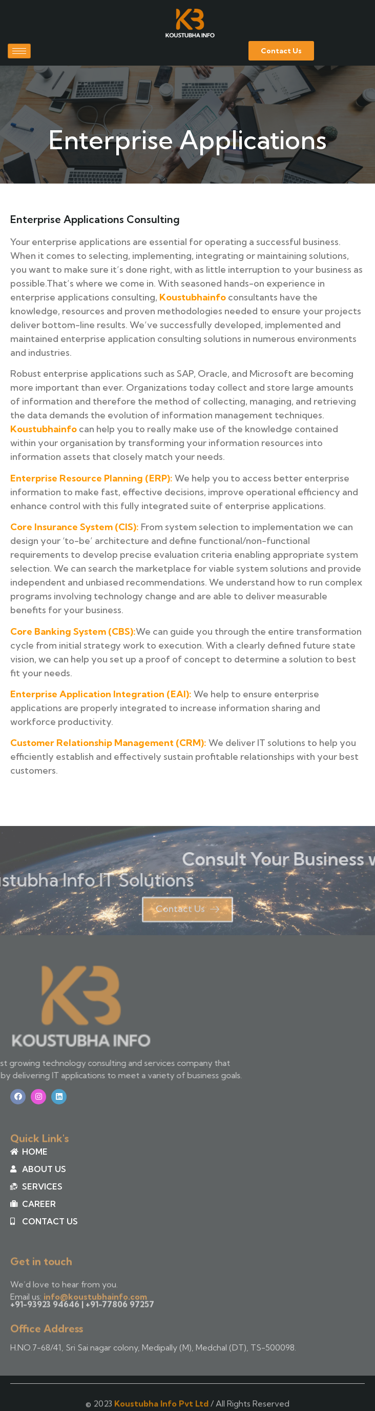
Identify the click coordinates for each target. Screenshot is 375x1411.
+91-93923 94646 (44, 1307)
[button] (281, 51)
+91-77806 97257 (120, 1307)
